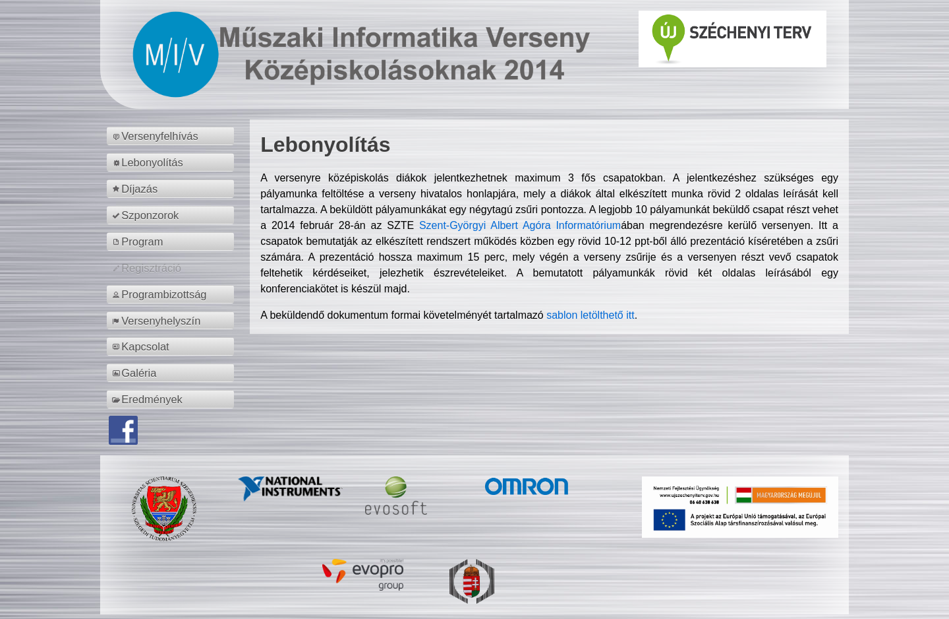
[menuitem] (172, 135)
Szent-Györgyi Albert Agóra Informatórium (520, 225)
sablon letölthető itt (590, 315)
